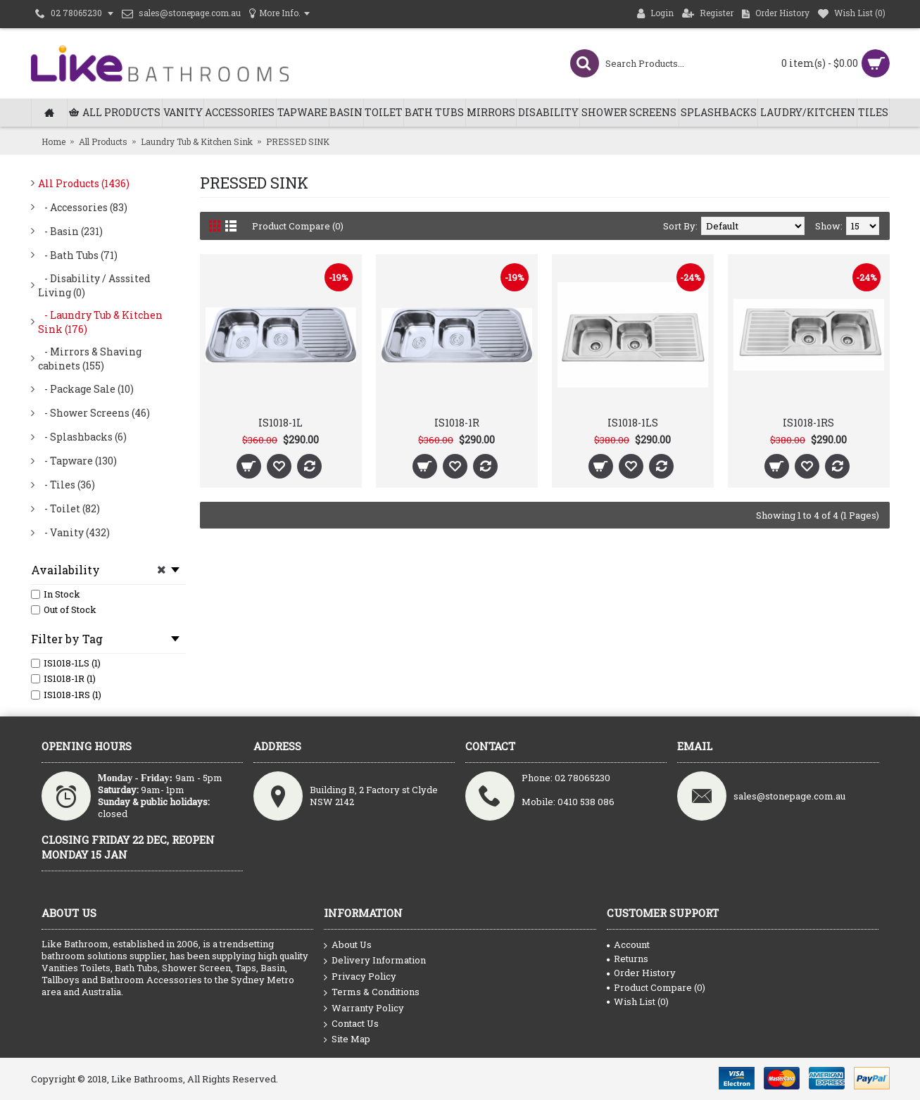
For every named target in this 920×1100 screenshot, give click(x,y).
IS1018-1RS (808, 422)
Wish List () (638, 1001)
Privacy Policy (360, 977)
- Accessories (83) (82, 207)
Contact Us (351, 1024)
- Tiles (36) (66, 484)
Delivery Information (375, 961)
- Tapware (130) (77, 460)
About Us (348, 945)
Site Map (347, 1039)
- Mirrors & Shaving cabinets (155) (89, 358)
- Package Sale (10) (86, 389)
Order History (641, 972)
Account (628, 944)
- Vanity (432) (74, 532)
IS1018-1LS (632, 422)
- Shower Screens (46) (94, 412)
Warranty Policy (364, 1008)
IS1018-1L (280, 422)
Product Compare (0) (298, 226)
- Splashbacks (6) (82, 436)
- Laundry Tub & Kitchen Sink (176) (100, 322)
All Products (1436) (84, 183)
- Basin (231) (70, 231)
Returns (627, 958)
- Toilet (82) (69, 508)
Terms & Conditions (372, 992)
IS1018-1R (456, 422)
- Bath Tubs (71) (78, 255)
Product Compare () (656, 987)
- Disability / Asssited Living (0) (94, 285)
